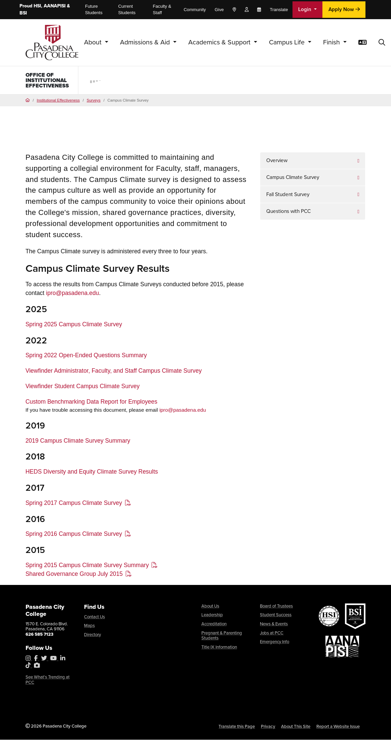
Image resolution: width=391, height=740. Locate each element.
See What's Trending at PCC (48, 681)
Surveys (94, 102)
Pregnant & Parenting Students (221, 637)
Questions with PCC (288, 212)
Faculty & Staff (162, 9)
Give (219, 9)
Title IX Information (219, 648)
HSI (37, 5)
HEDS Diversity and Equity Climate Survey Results (92, 473)
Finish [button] (332, 42)
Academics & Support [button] (220, 42)
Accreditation (214, 625)
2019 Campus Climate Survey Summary (78, 442)
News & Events (274, 625)
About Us (210, 607)
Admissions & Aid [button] (145, 42)
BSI (23, 12)
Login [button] (305, 9)
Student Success (275, 616)
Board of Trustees (276, 607)
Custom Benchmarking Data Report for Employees (91, 403)
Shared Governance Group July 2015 (74, 575)
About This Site (295, 728)
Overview (276, 161)
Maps (89, 627)
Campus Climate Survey (292, 179)
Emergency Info (274, 643)
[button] (382, 42)
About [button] (93, 42)
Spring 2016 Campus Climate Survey (74, 535)
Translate (279, 9)
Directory (92, 636)
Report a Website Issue (338, 728)
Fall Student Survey (287, 195)
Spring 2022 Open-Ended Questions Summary (86, 356)
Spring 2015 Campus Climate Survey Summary (87, 566)
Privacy (268, 728)
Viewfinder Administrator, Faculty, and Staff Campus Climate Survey (114, 372)
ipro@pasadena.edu (72, 294)
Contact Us (94, 618)
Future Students (94, 9)
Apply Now (344, 9)
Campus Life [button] (287, 42)
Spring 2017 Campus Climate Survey (74, 504)
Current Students (126, 9)
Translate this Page (237, 728)
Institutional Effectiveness (58, 102)
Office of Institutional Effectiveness (48, 81)
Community (195, 9)
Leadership (212, 616)
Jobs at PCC (271, 634)
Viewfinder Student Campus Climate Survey (83, 387)
